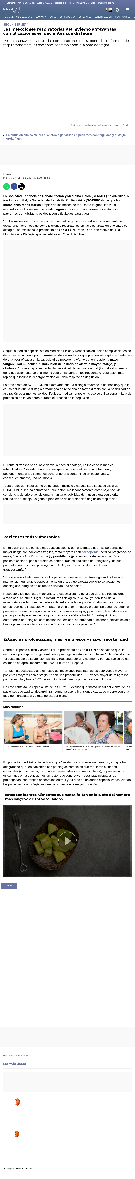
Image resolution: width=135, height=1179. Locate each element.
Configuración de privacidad (18, 1168)
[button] (126, 10)
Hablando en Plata (12, 1055)
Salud (53, 17)
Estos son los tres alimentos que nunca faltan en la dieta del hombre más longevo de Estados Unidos (67, 797)
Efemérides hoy (14, 3)
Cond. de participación (13, 1165)
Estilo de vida (67, 17)
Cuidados (9, 885)
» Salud (26, 1055)
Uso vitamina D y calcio (84, 3)
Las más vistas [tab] (14, 1064)
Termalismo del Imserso (108, 3)
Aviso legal (8, 1156)
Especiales (85, 17)
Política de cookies (12, 1162)
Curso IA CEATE (44, 3)
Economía (40, 17)
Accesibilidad (9, 1171)
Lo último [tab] (76, 1064)
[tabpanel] (67, 1070)
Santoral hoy (29, 3)
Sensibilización (103, 17)
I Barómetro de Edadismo (18, 17)
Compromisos (122, 17)
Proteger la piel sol (62, 3)
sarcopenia (90, 552)
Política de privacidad (13, 1159)
